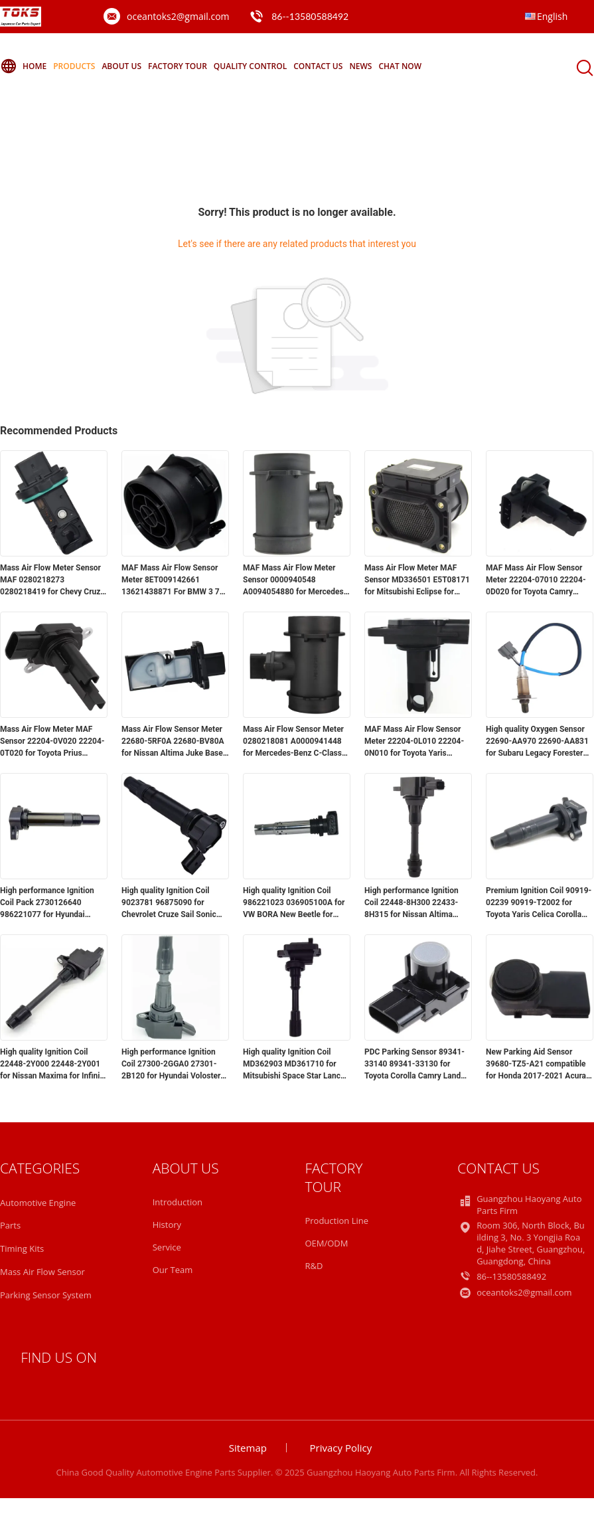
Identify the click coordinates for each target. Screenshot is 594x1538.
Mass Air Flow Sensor (42, 1272)
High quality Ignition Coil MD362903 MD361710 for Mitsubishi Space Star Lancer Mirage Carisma (295, 1064)
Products (74, 66)
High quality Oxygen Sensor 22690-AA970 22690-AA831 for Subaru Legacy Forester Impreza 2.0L (537, 742)
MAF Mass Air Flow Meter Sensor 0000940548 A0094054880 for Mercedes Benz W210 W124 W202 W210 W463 (293, 580)
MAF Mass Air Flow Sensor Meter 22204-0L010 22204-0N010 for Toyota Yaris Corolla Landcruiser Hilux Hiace (414, 742)
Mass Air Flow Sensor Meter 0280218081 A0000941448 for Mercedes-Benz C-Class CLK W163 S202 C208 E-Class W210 (293, 742)
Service (167, 1247)
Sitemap (248, 1447)
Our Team (173, 1270)
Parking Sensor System (46, 1295)
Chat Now (399, 66)
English (552, 16)
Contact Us (317, 66)
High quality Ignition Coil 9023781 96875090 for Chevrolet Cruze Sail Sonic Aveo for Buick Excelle (168, 903)
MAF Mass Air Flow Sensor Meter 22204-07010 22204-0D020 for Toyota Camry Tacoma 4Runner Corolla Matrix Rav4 (536, 580)
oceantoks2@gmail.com (178, 16)
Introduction (177, 1202)
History (167, 1225)
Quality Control (250, 66)
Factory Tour (177, 66)
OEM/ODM (326, 1243)
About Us (121, 66)
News (360, 66)
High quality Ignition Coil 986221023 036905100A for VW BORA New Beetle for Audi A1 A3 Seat (293, 903)
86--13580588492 (309, 16)
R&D (314, 1266)
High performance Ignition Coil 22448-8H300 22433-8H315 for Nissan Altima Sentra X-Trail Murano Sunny (415, 903)
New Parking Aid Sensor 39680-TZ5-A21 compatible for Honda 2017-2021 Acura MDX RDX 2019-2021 (536, 1064)
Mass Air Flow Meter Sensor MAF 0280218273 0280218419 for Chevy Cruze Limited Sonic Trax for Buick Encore (52, 580)
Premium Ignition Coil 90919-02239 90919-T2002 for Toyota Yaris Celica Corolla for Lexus (538, 903)
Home (23, 66)
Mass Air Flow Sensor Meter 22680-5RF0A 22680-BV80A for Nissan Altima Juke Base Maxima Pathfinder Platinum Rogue (172, 742)
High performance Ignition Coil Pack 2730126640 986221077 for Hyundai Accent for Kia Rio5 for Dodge (53, 903)
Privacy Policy (341, 1447)
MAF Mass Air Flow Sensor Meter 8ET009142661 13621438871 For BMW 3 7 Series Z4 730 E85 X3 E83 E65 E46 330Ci (170, 580)
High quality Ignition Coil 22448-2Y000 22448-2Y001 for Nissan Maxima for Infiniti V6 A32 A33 (52, 1064)
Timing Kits (22, 1248)
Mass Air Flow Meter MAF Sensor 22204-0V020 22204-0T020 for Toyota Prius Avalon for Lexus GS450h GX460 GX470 (52, 742)
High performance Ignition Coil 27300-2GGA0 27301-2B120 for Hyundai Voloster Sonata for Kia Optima (170, 1064)
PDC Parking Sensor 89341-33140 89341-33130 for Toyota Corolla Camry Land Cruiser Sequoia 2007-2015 (414, 1064)
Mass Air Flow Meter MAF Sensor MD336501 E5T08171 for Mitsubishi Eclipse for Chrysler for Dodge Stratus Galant (417, 580)
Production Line (336, 1221)
